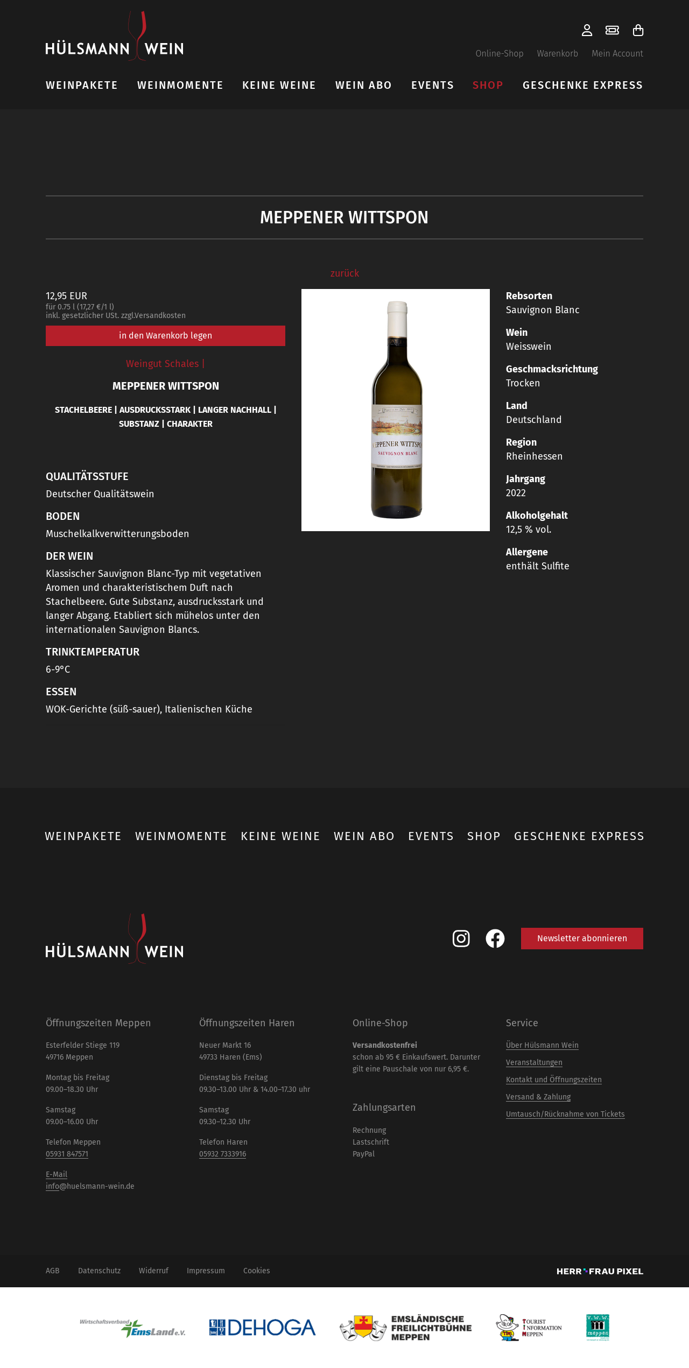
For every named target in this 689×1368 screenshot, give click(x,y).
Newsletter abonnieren (582, 938)
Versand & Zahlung (538, 1097)
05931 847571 (67, 1154)
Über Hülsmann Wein (542, 1045)
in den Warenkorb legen (165, 335)
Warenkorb (558, 53)
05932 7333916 (222, 1154)
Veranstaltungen (534, 1062)
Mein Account (617, 53)
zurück (345, 273)
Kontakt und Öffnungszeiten (554, 1079)
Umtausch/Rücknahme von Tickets (565, 1114)
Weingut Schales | (165, 364)
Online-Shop (499, 53)
